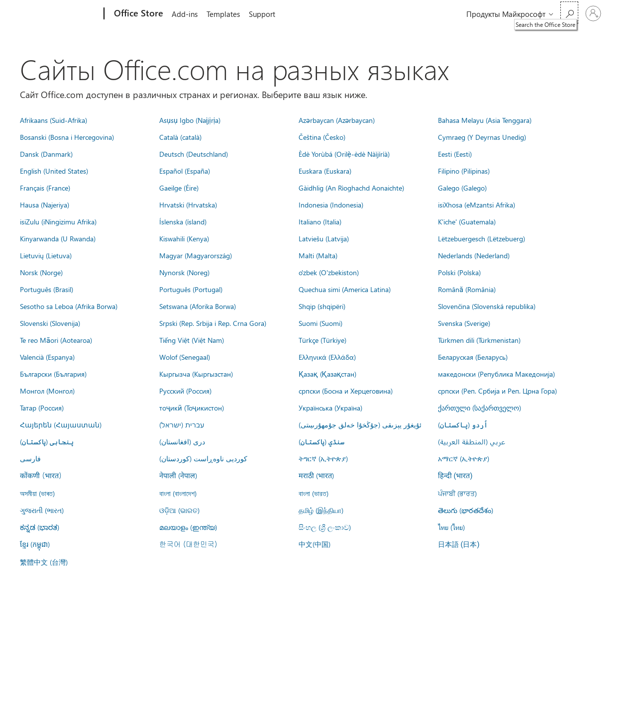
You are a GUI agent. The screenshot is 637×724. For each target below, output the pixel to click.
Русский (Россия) (185, 391)
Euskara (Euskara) (325, 171)
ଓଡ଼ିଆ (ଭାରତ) (179, 510)
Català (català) (180, 137)
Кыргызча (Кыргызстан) (196, 374)
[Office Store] (137, 13)
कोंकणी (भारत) (41, 475)
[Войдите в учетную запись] (593, 13)
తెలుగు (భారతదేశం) (465, 510)
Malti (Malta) (318, 255)
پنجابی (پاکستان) (47, 441)
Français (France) (45, 188)
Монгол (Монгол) (47, 391)
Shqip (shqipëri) (322, 306)
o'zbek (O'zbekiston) (329, 272)
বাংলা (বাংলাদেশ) (178, 493)
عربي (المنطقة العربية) (471, 441)
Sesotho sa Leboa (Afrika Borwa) (68, 306)
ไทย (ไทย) (451, 527)
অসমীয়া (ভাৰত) (37, 493)
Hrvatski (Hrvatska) (188, 204)
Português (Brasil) (46, 289)
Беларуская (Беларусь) (473, 357)
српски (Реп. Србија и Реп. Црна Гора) (497, 391)
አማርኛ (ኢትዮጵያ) (463, 458)
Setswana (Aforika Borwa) (197, 306)
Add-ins (185, 14)
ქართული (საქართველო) (479, 408)
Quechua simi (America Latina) (345, 289)
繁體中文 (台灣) (44, 562)
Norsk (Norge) (41, 272)
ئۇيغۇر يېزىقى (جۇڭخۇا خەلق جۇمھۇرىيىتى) (360, 424)
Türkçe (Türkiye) (322, 340)
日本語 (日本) (459, 544)
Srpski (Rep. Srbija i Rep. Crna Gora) (212, 323)
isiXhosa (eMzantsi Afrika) (476, 204)
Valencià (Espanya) (47, 357)
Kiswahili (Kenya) (184, 238)
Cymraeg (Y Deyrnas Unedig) (482, 137)
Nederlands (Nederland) (474, 255)
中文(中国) (314, 544)
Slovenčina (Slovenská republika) (486, 306)
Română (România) (467, 289)
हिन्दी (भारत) (455, 476)
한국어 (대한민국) (188, 544)
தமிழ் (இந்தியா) (321, 510)
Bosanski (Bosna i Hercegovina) (67, 137)
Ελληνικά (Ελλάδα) (327, 357)
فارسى (30, 458)
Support (266, 14)
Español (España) (184, 171)
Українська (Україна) (330, 408)
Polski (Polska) (459, 272)
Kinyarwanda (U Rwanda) (58, 238)
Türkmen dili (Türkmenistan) (479, 340)
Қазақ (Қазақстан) (327, 374)
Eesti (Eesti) (455, 154)
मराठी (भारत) (316, 475)
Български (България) (53, 374)
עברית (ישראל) (181, 424)
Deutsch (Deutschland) (193, 154)
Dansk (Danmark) (46, 154)
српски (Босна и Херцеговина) (346, 391)
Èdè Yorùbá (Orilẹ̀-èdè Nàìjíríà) (344, 154)
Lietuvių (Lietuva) (46, 255)
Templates (225, 14)
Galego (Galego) (462, 188)
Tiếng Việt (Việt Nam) (191, 340)
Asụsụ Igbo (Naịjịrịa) (189, 120)
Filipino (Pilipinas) (464, 171)
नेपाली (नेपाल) (178, 475)
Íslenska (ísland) (183, 221)
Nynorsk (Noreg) (184, 272)
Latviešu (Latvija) (324, 238)
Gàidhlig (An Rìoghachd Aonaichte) (351, 188)
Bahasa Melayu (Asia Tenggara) (484, 120)
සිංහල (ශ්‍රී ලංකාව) (325, 527)
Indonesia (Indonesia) (331, 204)
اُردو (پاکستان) (463, 424)
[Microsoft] (66, 13)
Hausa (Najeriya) (44, 204)
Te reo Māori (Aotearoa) (56, 340)
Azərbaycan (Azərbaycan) (337, 120)
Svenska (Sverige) (464, 323)
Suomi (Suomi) (320, 323)
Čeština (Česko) (322, 137)
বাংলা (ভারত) (313, 493)
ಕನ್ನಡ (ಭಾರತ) (39, 527)
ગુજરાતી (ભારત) (42, 510)
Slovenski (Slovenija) (50, 323)
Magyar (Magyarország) (195, 255)
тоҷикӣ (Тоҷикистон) (191, 408)
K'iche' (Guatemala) (467, 221)
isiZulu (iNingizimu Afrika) (58, 221)
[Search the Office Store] (569, 12)
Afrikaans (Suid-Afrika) (53, 120)
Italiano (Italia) (320, 221)
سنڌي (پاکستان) (321, 441)
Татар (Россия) (42, 408)
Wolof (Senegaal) (184, 357)
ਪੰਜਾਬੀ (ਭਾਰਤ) (457, 493)
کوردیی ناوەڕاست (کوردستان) (203, 458)
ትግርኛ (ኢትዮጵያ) (323, 458)
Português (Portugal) (190, 289)
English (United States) (54, 171)
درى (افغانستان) (182, 441)
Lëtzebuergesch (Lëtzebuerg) (481, 238)
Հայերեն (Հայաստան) (61, 424)
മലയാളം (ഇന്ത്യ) (188, 527)
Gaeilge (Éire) (179, 188)
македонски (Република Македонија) (496, 374)
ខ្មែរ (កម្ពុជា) (35, 544)
